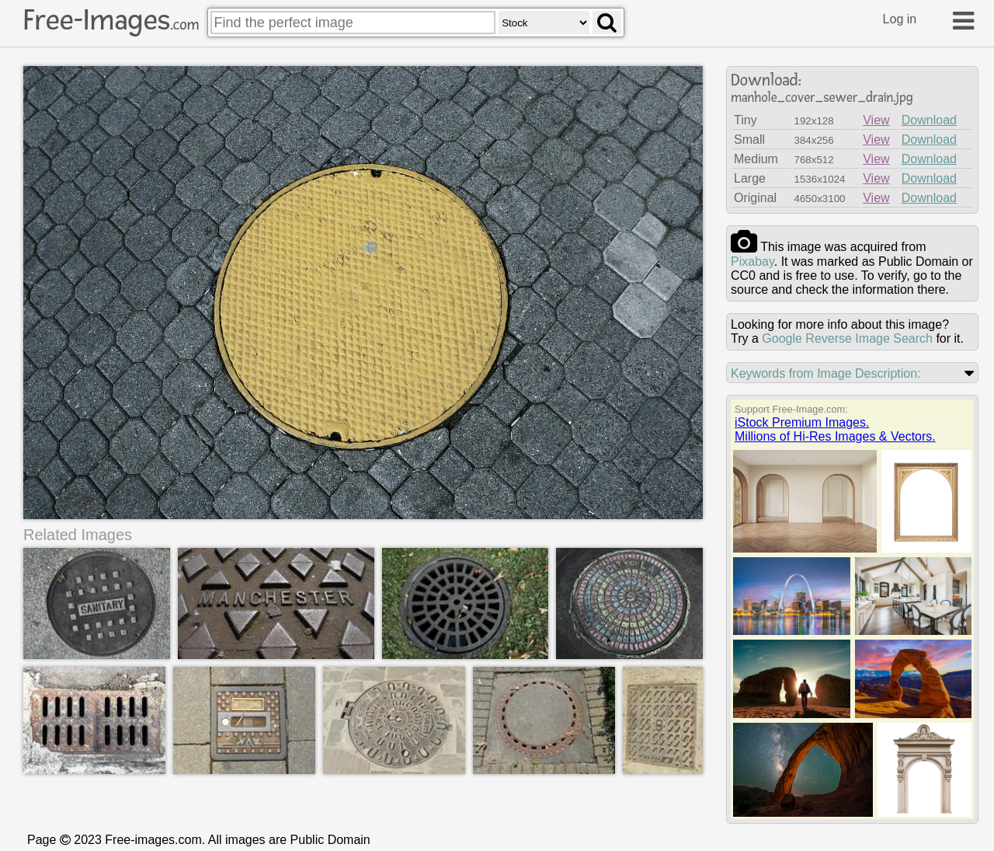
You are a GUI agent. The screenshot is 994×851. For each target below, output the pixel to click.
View (876, 120)
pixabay (752, 261)
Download (929, 120)
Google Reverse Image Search (847, 338)
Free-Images (111, 20)
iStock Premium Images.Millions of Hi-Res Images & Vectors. (835, 429)
